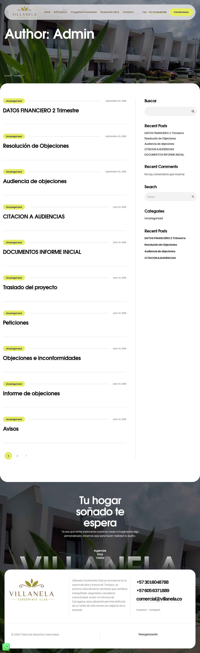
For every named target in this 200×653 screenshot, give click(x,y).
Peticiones (15, 322)
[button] (157, 12)
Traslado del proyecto (30, 287)
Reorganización (148, 634)
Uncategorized (14, 101)
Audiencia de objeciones (34, 180)
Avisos (10, 428)
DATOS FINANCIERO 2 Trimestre (41, 110)
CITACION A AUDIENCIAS (34, 216)
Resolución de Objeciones (36, 145)
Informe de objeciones (31, 393)
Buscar (150, 100)
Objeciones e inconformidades (42, 357)
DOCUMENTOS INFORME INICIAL (42, 251)
